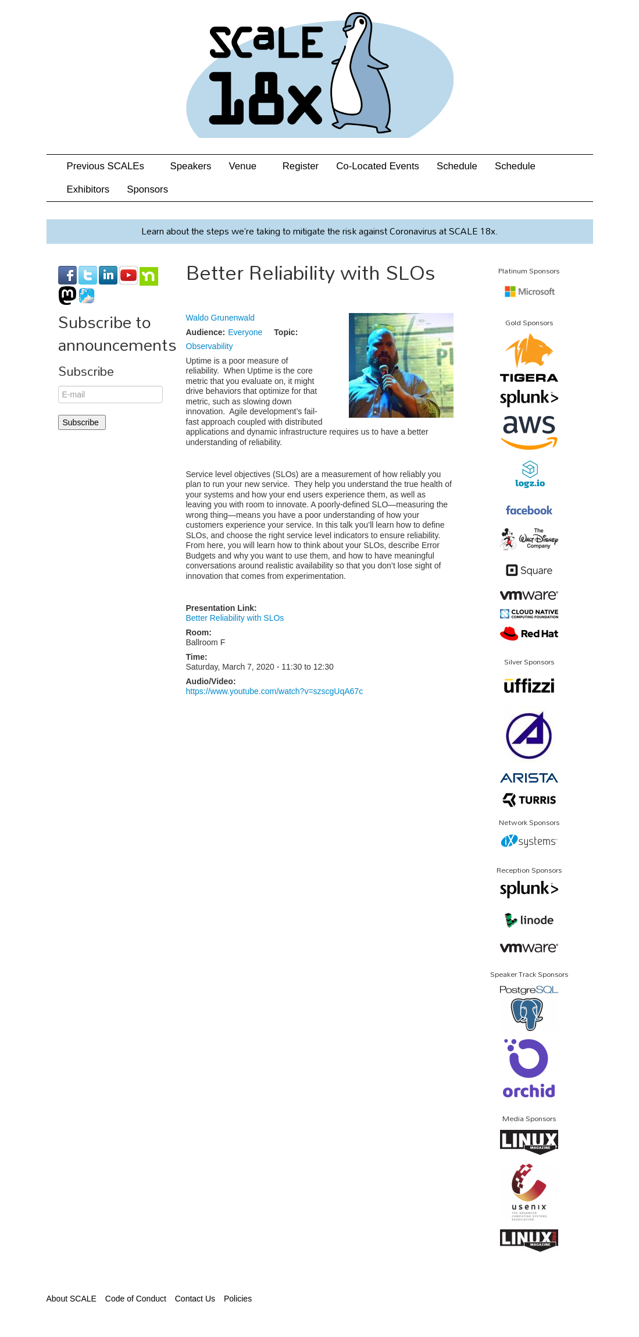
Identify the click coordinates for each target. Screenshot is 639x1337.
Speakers (191, 166)
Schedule (457, 166)
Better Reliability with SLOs (235, 618)
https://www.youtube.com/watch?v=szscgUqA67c (274, 691)
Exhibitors (88, 189)
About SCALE (72, 1298)
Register (301, 166)
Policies (238, 1298)
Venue (247, 166)
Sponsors (147, 189)
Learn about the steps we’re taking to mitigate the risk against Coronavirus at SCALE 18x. (319, 231)
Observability (209, 346)
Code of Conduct (135, 1298)
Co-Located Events (377, 166)
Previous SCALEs (110, 166)
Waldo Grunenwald (220, 317)
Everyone (245, 332)
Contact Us (195, 1298)
